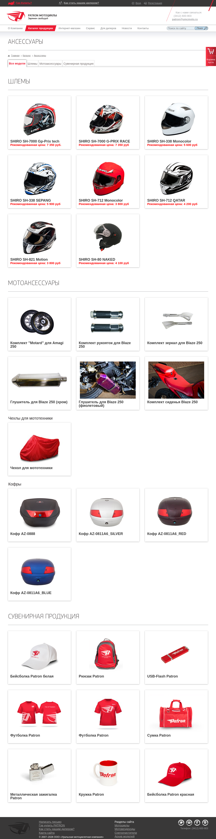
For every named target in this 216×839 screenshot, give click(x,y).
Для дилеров (108, 28)
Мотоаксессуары (50, 63)
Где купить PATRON (52, 825)
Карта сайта (47, 832)
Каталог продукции (41, 28)
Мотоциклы (122, 825)
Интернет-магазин (69, 28)
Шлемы (32, 63)
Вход (138, 3)
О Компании (16, 28)
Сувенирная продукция (78, 63)
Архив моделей (125, 836)
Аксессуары (40, 55)
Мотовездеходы (125, 829)
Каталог (27, 55)
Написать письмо (50, 821)
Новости (126, 28)
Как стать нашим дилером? (81, 2)
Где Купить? (24, 2)
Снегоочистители (126, 832)
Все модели (17, 63)
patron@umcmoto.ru (185, 19)
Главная (15, 55)
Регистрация (155, 3)
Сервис (90, 28)
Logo (31, 16)
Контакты (143, 28)
